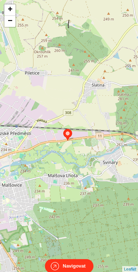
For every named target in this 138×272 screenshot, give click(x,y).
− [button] (10, 21)
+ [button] (10, 9)
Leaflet (130, 262)
